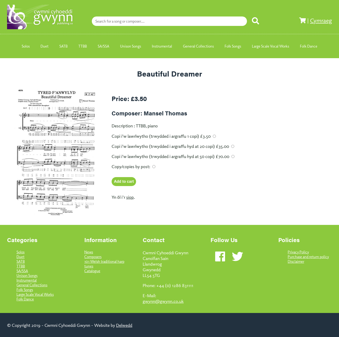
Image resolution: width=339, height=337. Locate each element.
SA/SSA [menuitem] (103, 46)
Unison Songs (26, 275)
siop (130, 197)
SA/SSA (22, 270)
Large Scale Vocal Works (35, 294)
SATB (20, 261)
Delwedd (124, 325)
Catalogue (92, 270)
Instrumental (26, 280)
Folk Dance (25, 299)
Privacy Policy (298, 252)
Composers (92, 256)
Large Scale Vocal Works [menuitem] (270, 46)
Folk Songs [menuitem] (233, 46)
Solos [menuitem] (26, 46)
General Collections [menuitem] (198, 46)
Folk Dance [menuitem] (308, 46)
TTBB (20, 266)
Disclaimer (296, 261)
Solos (20, 252)
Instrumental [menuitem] (162, 46)
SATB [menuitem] (63, 46)
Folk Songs (24, 289)
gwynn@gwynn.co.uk (163, 301)
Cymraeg (321, 20)
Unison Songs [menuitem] (130, 46)
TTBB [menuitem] (82, 46)
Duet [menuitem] (44, 46)
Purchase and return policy (308, 256)
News (88, 252)
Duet (20, 256)
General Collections (31, 285)
